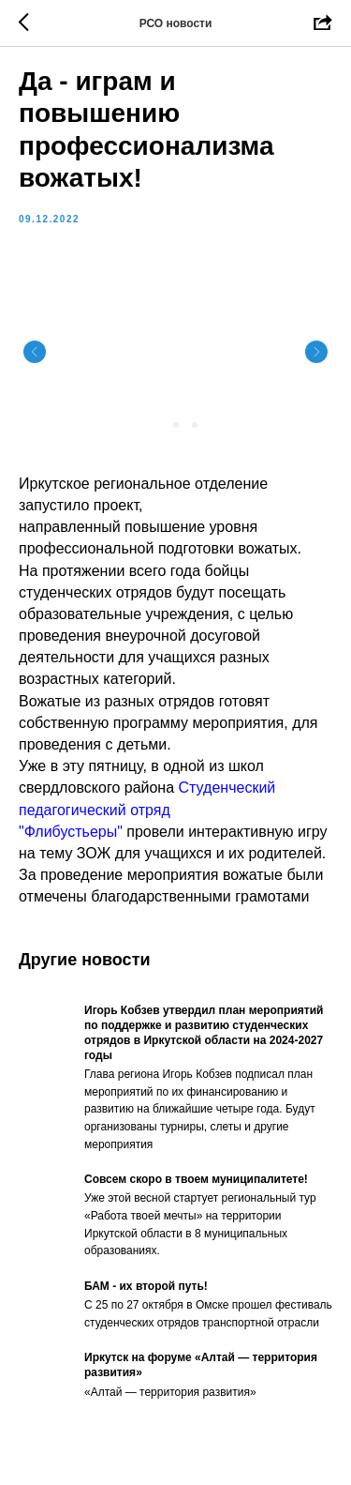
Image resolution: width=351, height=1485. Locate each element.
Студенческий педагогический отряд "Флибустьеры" (147, 809)
